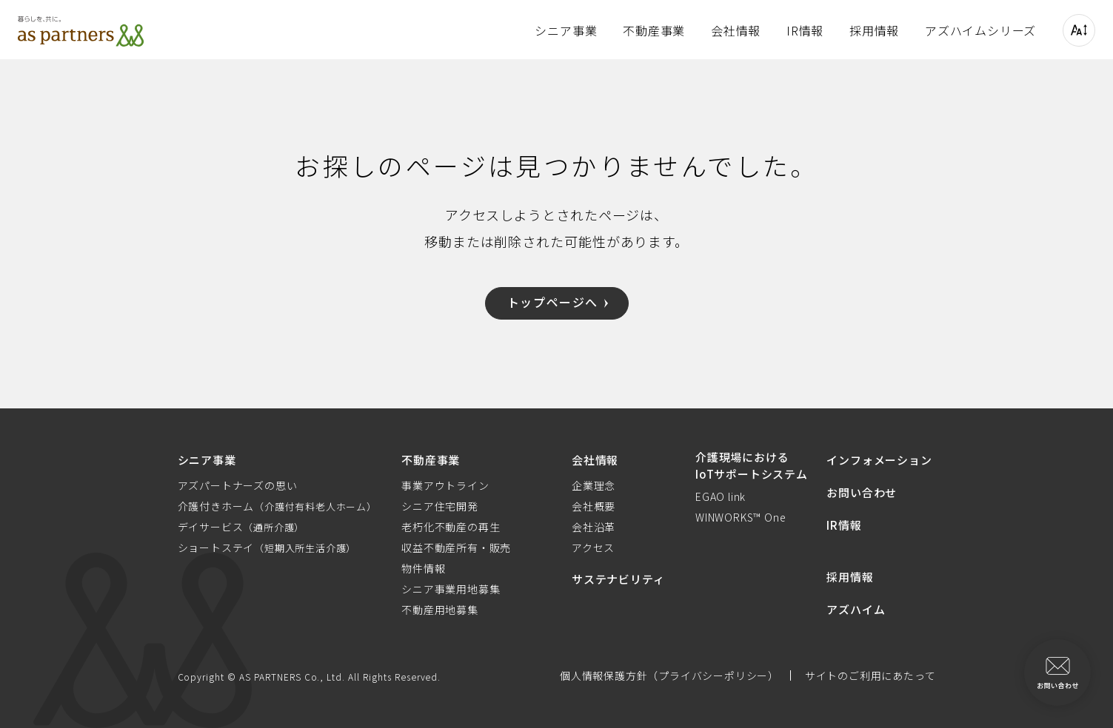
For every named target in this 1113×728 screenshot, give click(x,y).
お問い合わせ (861, 492)
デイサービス (241, 526)
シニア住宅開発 (439, 506)
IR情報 (804, 30)
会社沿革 (593, 526)
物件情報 (423, 568)
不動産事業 (654, 30)
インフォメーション (879, 460)
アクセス (593, 547)
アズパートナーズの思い (238, 485)
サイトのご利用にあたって (870, 675)
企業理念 (593, 485)
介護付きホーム (277, 506)
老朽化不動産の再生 (450, 526)
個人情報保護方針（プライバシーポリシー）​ (669, 675)
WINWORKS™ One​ (740, 517)
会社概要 (593, 506)
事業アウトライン (445, 485)
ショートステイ (267, 547)
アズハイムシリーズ (980, 30)
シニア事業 (566, 30)
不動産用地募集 (439, 609)
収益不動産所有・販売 (456, 547)
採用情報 (874, 30)
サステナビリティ (618, 579)
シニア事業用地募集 (450, 589)
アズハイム (855, 609)
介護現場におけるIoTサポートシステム (751, 465)
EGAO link (720, 496)
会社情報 (736, 30)
